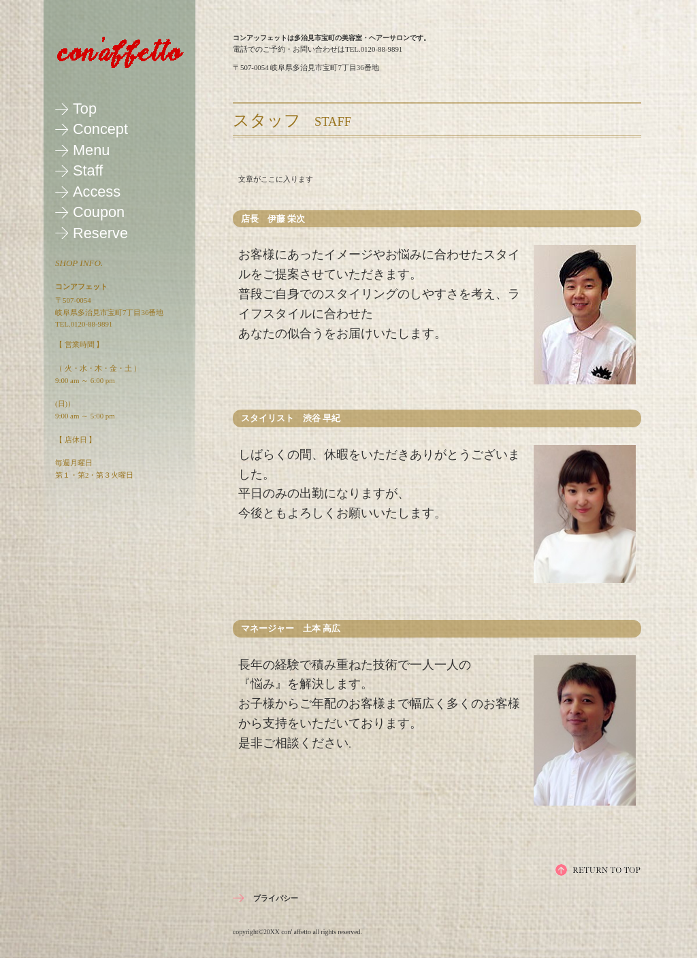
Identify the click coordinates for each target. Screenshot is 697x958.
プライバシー (275, 898)
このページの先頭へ (598, 870)
